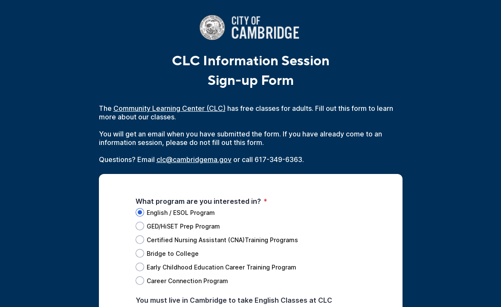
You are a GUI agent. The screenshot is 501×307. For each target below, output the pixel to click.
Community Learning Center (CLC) (169, 108)
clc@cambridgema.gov (194, 159)
